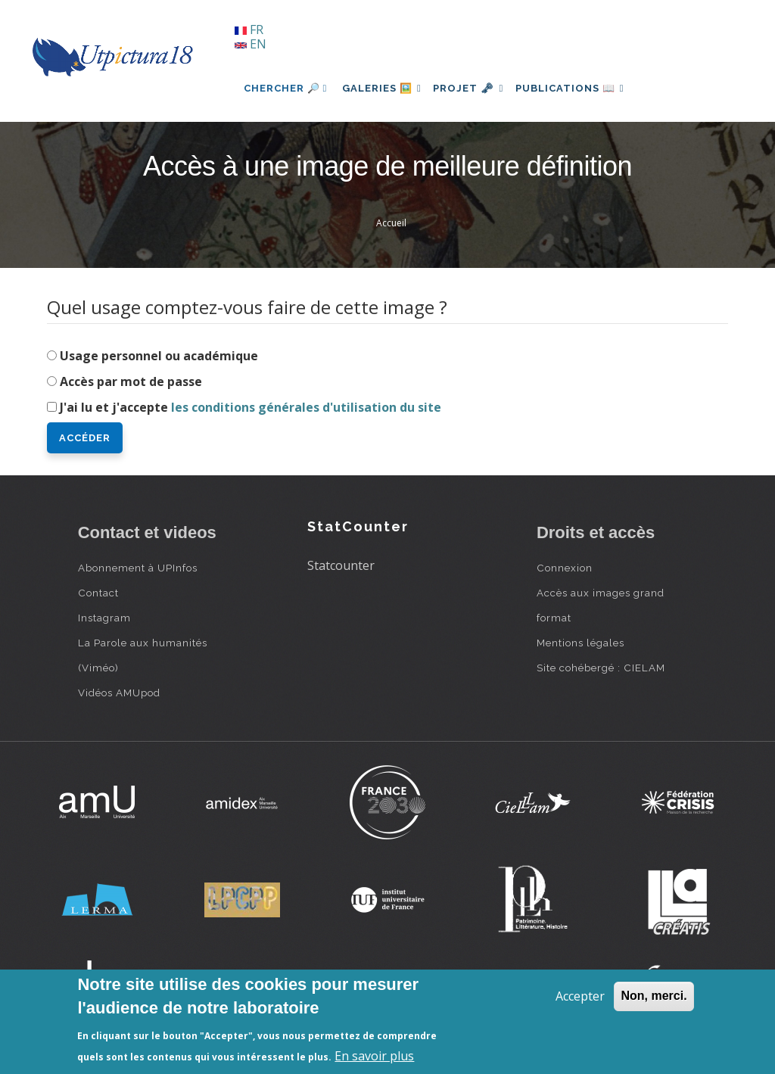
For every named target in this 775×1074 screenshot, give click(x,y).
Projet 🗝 (478, 88)
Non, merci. (653, 995)
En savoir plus (374, 1056)
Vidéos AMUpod (119, 692)
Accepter (580, 996)
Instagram (104, 618)
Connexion (565, 568)
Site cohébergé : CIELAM (601, 668)
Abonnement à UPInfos (138, 568)
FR (249, 29)
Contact (98, 593)
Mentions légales (580, 643)
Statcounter (341, 565)
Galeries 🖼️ (385, 88)
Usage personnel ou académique (159, 355)
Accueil (391, 222)
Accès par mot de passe (131, 381)
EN (250, 44)
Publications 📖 (585, 88)
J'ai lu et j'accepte (250, 407)
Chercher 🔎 (286, 88)
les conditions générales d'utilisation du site (306, 407)
